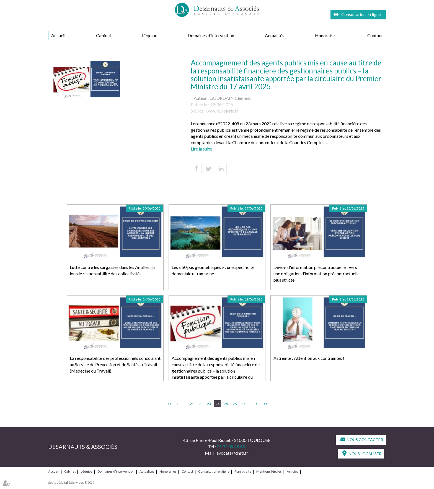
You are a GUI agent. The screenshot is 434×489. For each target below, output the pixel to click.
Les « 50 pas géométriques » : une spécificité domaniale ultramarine (213, 270)
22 (200, 404)
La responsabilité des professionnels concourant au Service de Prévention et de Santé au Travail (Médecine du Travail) (115, 364)
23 (209, 404)
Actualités (274, 35)
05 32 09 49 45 (231, 446)
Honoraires (326, 35)
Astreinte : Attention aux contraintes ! (308, 358)
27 (243, 404)
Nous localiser (365, 453)
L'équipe (149, 35)
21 (192, 404)
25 (226, 404)
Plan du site (242, 471)
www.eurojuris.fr (222, 110)
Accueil (58, 35)
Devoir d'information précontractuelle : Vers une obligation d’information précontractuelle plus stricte (316, 273)
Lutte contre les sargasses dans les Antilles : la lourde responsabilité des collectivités (113, 270)
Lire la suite (201, 148)
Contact (375, 35)
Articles (292, 471)
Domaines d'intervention (211, 35)
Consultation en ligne (361, 14)
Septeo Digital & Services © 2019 (71, 482)
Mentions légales (269, 471)
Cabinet (103, 35)
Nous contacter (365, 439)
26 (235, 404)
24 (217, 404)
